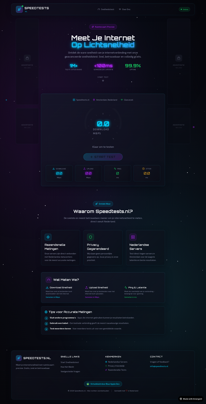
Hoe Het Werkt (67, 367)
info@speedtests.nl (159, 366)
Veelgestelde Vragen (70, 371)
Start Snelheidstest (70, 362)
